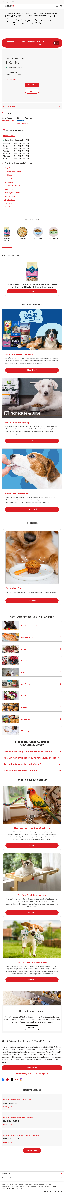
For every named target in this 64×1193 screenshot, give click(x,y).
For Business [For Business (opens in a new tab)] (28, 2)
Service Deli (30, 719)
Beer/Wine (30, 684)
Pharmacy (30, 731)
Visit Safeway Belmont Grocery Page (33, 1074)
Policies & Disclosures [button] (32, 1182)
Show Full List (10, 207)
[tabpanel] (32, 277)
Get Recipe (40, 600)
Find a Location (34, 1150)
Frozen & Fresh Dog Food (14, 171)
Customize (53, 1186)
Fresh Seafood (30, 637)
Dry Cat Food (9, 196)
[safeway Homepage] (9, 6)
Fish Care (8, 203)
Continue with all (59, 1191)
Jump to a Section (32, 106)
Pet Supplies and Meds (30, 626)
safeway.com (40, 1067)
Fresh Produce (30, 661)
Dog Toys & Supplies (12, 192)
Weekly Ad (7, 1106)
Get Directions (11, 79)
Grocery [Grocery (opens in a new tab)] (5, 2)
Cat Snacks (8, 182)
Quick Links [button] (32, 1174)
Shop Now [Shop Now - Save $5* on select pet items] (38, 370)
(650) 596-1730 (8, 120)
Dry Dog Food (9, 199)
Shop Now (32, 85)
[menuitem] (11, 43)
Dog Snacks (9, 189)
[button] (57, 6)
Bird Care (8, 175)
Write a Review (23, 123)
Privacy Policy (11, 1188)
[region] (32, 1187)
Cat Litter (8, 178)
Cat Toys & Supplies (12, 185)
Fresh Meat (30, 649)
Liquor (30, 672)
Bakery (30, 707)
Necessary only (47, 1191)
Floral (30, 696)
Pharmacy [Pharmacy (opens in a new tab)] (19, 2)
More (56, 43)
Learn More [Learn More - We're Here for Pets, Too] (38, 509)
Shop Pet (32, 91)
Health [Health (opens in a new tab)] (12, 2)
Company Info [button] (32, 1178)
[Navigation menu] (3, 6)
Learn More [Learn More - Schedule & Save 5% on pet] (38, 441)
